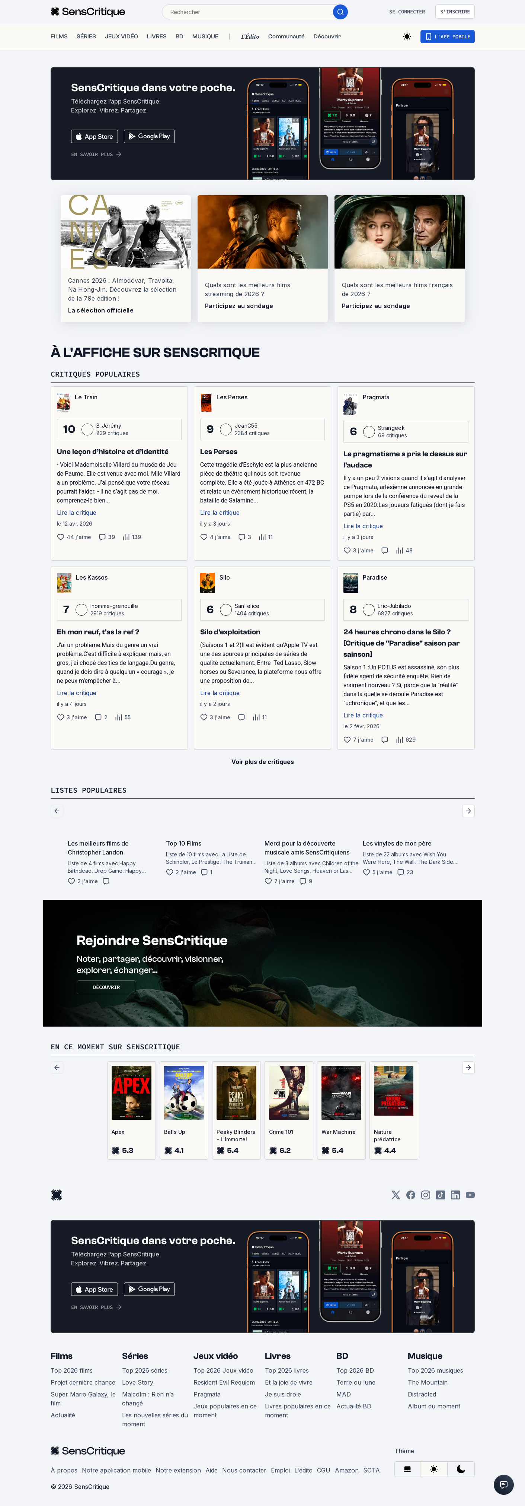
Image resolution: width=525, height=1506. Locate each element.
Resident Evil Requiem (224, 1382)
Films (62, 1356)
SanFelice (247, 606)
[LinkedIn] (455, 1197)
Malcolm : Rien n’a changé (148, 1399)
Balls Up (174, 1132)
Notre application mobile (116, 1470)
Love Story (137, 1382)
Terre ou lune (355, 1382)
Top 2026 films (72, 1370)
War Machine (338, 1132)
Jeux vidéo (215, 1356)
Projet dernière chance (83, 1382)
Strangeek (391, 428)
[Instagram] (425, 1197)
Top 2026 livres (287, 1370)
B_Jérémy (109, 425)
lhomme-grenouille (114, 606)
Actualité (63, 1415)
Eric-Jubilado (394, 606)
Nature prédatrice (387, 1135)
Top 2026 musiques (435, 1370)
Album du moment (434, 1406)
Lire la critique (76, 512)
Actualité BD (353, 1406)
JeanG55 (246, 425)
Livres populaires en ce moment (298, 1410)
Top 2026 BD (355, 1370)
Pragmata (207, 1394)
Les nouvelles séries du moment (155, 1419)
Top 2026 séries (144, 1370)
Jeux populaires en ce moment (225, 1410)
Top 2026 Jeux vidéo (223, 1370)
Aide (211, 1470)
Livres (278, 1356)
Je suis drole (283, 1394)
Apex (118, 1132)
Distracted (422, 1394)
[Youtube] (470, 1197)
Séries (135, 1356)
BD (342, 1356)
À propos (64, 1470)
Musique (425, 1356)
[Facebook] (410, 1197)
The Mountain (428, 1382)
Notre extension (178, 1470)
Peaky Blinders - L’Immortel (236, 1135)
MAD (343, 1394)
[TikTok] (440, 1197)
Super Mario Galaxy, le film (83, 1399)
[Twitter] (395, 1197)
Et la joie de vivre (289, 1382)
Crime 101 (281, 1132)
